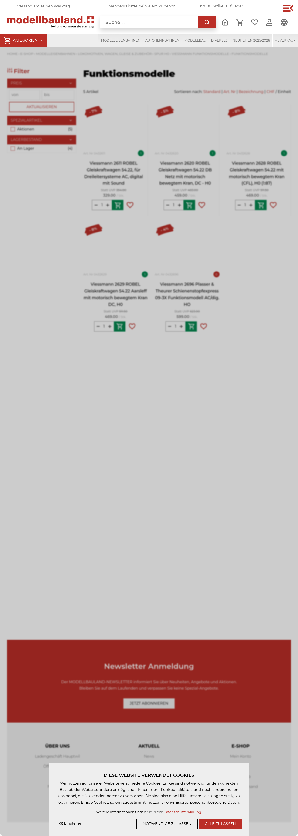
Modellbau (195, 40)
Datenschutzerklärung (182, 812)
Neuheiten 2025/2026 (251, 40)
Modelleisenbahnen (120, 40)
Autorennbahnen (162, 40)
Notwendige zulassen (167, 824)
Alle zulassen (220, 824)
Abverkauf (285, 40)
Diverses (219, 40)
